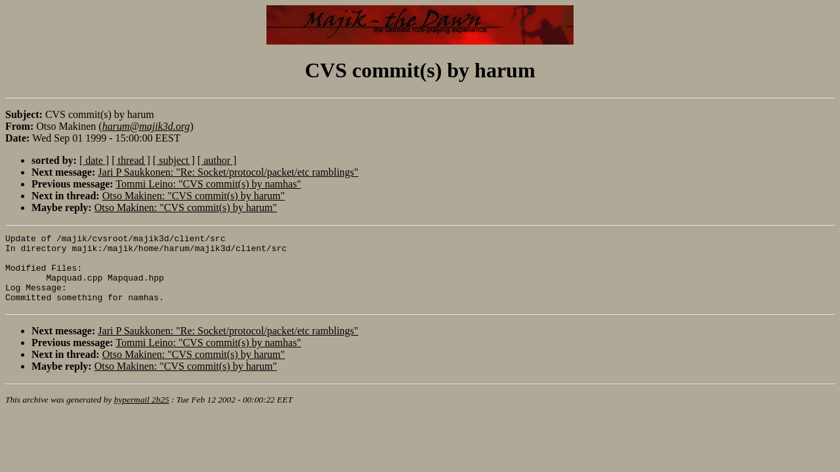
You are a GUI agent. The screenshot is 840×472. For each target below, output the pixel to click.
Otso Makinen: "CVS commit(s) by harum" (193, 195)
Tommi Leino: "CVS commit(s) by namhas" (208, 183)
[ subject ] (174, 160)
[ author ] (217, 160)
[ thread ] (131, 160)
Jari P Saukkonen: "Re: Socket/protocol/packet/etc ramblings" (228, 172)
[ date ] (94, 160)
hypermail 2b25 (141, 413)
